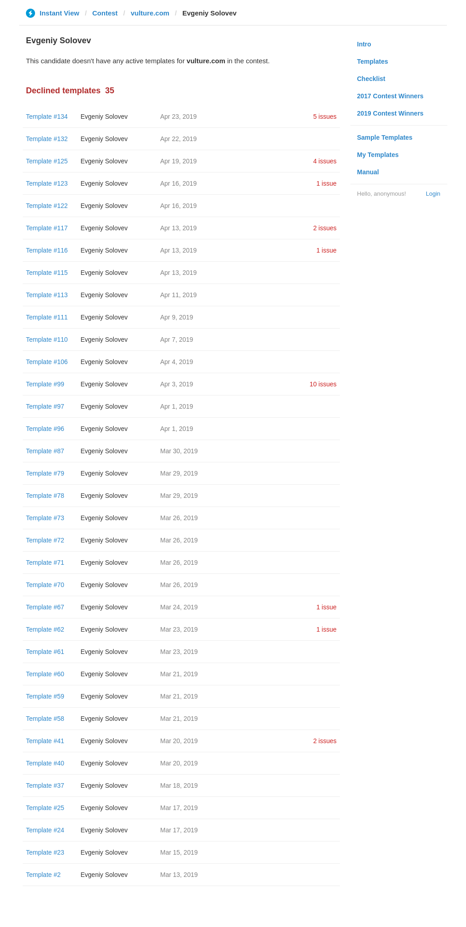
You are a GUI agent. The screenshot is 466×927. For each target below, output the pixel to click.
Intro (364, 44)
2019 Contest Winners (390, 113)
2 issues (324, 228)
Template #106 (47, 361)
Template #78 (45, 495)
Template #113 (47, 295)
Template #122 (47, 205)
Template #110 (47, 339)
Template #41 (45, 741)
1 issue (326, 183)
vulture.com (150, 13)
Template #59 (45, 696)
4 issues (324, 161)
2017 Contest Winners (390, 96)
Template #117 (47, 228)
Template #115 (47, 272)
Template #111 (47, 317)
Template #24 (45, 830)
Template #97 (45, 406)
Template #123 (47, 183)
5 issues (324, 116)
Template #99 (45, 384)
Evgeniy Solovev (104, 116)
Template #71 (45, 562)
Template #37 (45, 785)
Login (433, 193)
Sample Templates (385, 137)
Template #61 (45, 651)
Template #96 (45, 428)
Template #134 (47, 116)
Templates (372, 61)
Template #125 (47, 161)
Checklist (371, 78)
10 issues (322, 384)
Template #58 (45, 718)
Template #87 (45, 451)
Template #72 (45, 540)
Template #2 (43, 874)
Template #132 (47, 138)
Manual (368, 172)
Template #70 (45, 584)
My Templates (378, 154)
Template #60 (45, 674)
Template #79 (45, 473)
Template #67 (45, 607)
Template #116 (47, 250)
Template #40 (45, 763)
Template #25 (45, 807)
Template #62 (45, 629)
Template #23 (45, 852)
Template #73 (45, 518)
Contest (105, 13)
